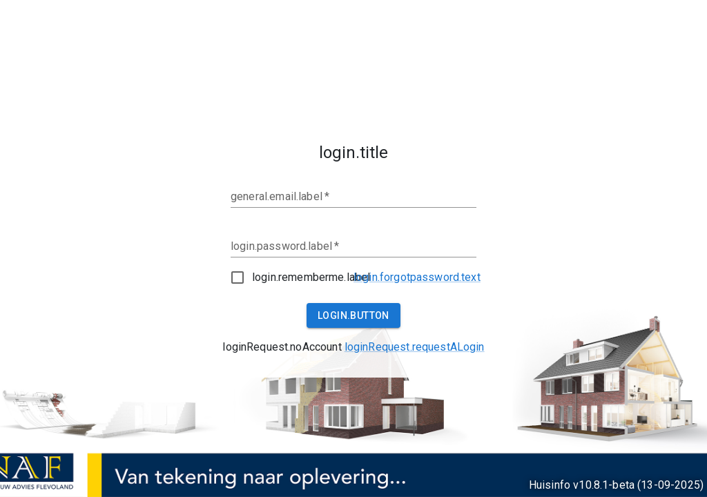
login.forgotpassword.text (417, 277)
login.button (353, 315)
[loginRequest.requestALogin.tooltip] (415, 347)
